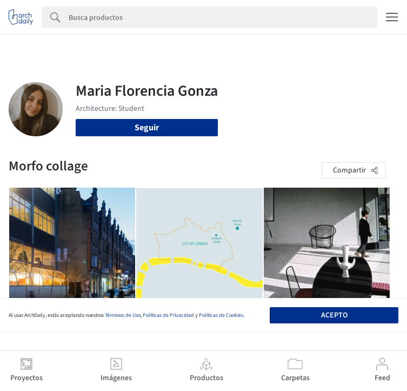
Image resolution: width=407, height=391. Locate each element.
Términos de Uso (123, 315)
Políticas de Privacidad (168, 315)
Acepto (334, 315)
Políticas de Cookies (221, 315)
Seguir (147, 128)
